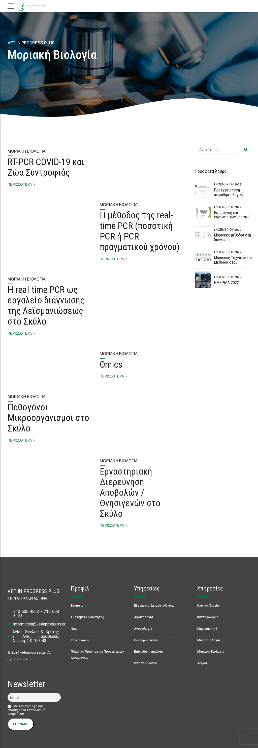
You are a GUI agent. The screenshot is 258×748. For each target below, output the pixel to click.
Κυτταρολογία (207, 617)
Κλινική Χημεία (208, 605)
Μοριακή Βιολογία (27, 151)
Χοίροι (202, 663)
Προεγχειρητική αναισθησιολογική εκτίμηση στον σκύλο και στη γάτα (231, 197)
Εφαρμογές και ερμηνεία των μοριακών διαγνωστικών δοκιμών (233, 217)
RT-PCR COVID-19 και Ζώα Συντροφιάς (46, 167)
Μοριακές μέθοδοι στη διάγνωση (232, 237)
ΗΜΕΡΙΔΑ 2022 (226, 282)
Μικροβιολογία (208, 640)
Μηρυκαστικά (207, 629)
